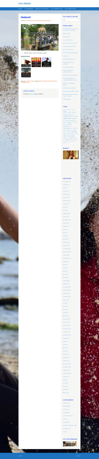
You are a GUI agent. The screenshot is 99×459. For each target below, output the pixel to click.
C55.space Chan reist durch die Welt (41, 20)
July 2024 (65, 207)
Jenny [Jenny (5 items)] (64, 122)
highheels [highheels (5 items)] (74, 118)
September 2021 (67, 258)
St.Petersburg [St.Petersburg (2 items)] (71, 133)
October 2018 (66, 370)
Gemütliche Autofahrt (68, 67)
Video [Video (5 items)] (64, 135)
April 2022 (65, 235)
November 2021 (67, 251)
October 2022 (66, 223)
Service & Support (42, 8)
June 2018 (65, 383)
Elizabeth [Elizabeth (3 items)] (69, 114)
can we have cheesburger (50, 81)
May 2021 (65, 271)
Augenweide (66, 403)
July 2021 (65, 264)
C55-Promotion (56, 8)
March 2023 (66, 216)
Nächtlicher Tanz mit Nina (69, 88)
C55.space (24, 3)
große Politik (66, 422)
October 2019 (66, 331)
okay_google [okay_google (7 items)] (66, 128)
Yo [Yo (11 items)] (71, 139)
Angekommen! (66, 36)
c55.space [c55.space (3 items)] (69, 112)
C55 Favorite (66, 409)
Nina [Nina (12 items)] (69, 124)
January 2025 (66, 197)
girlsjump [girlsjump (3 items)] (76, 116)
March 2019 (66, 354)
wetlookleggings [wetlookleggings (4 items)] (71, 136)
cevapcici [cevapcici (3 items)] (65, 114)
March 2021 (66, 277)
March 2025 (66, 191)
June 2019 (65, 344)
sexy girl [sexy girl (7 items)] (73, 131)
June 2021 (65, 267)
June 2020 (65, 306)
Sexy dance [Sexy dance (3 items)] (68, 131)
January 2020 (66, 322)
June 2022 (65, 229)
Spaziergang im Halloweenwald (70, 91)
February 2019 (66, 357)
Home (20, 8)
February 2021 (66, 280)
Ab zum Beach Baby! (68, 40)
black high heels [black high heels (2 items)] (68, 109)
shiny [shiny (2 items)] (67, 133)
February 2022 (66, 242)
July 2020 (65, 303)
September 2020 (67, 296)
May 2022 (65, 232)
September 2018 (67, 373)
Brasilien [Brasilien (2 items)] (73, 109)
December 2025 (67, 181)
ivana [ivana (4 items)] (67, 120)
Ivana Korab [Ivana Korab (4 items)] (72, 120)
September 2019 (67, 335)
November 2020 (67, 290)
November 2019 (67, 328)
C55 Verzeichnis (70, 8)
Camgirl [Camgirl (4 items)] (74, 112)
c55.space (65, 419)
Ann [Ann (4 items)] (64, 109)
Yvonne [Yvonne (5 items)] (67, 140)
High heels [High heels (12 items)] (67, 118)
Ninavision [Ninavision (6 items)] (66, 126)
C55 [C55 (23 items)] (64, 112)
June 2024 (65, 210)
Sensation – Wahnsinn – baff (70, 425)
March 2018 (66, 392)
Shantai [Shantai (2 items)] (64, 133)
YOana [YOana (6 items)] (75, 139)
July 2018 (65, 379)
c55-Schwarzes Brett (68, 415)
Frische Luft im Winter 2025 (70, 43)
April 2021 (65, 274)
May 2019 (65, 347)
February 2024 (66, 213)
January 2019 (66, 360)
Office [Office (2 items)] (71, 126)
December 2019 (67, 325)
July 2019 (65, 341)
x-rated (65, 431)
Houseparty (66, 56)
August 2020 (66, 299)
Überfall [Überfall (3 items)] (65, 142)
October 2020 (66, 293)
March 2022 (66, 239)
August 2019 (66, 338)
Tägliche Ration (66, 33)
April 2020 (65, 312)
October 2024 (66, 203)
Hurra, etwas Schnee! (68, 49)
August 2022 (66, 226)
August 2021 (66, 261)
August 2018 (66, 376)
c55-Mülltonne (30, 81)
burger (40, 81)
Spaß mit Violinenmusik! (69, 59)
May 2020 (65, 309)
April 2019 (65, 351)
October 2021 (66, 255)
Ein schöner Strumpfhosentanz (70, 75)
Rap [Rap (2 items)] (72, 128)
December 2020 (67, 287)
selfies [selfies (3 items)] (64, 131)
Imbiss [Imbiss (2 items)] (64, 120)
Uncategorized (66, 428)
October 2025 (66, 184)
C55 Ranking (29, 8)
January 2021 (66, 283)
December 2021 (67, 248)
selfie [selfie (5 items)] (74, 130)
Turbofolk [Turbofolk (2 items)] (75, 133)
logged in (31, 94)
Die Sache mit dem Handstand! (70, 52)
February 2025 (66, 194)
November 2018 (67, 367)
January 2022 (66, 245)
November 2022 (67, 219)
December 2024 (67, 200)
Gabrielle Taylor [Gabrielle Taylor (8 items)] (68, 116)
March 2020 (66, 315)
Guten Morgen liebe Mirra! (69, 46)
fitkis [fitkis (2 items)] (73, 114)
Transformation (67, 99)
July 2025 (65, 187)
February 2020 (66, 319)
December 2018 (67, 363)
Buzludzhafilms (67, 406)
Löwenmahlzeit (25, 82)
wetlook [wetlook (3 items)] (68, 135)
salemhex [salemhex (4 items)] (75, 128)
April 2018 (65, 389)
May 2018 (65, 386)
